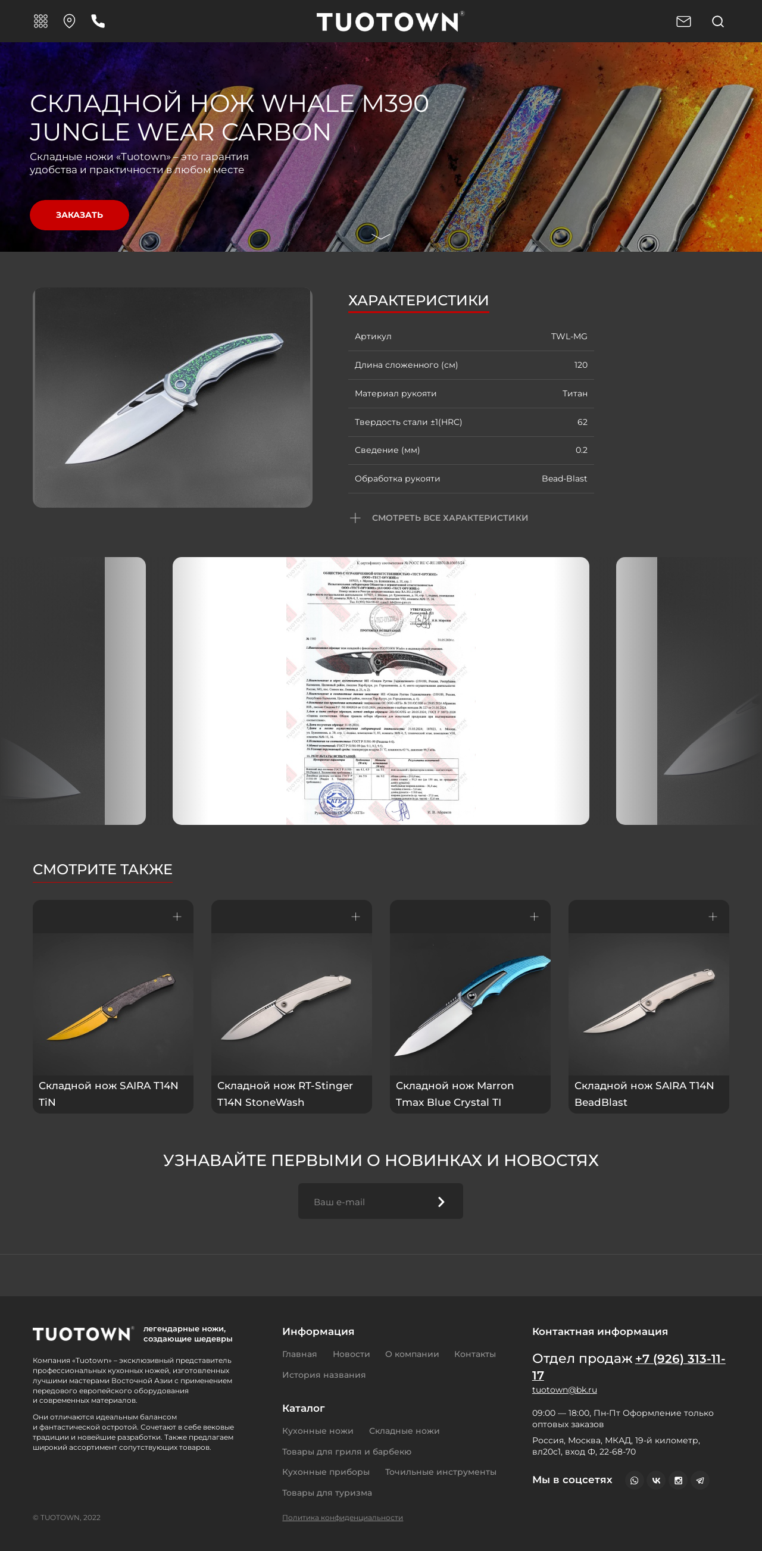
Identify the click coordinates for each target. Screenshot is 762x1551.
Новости (351, 1354)
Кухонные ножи (318, 1430)
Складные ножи (404, 1430)
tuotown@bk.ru (564, 1389)
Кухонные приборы (326, 1471)
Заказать (79, 214)
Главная (299, 1354)
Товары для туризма (327, 1492)
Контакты (475, 1354)
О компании (412, 1354)
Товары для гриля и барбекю (346, 1451)
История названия (324, 1374)
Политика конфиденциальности (342, 1517)
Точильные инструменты (440, 1471)
